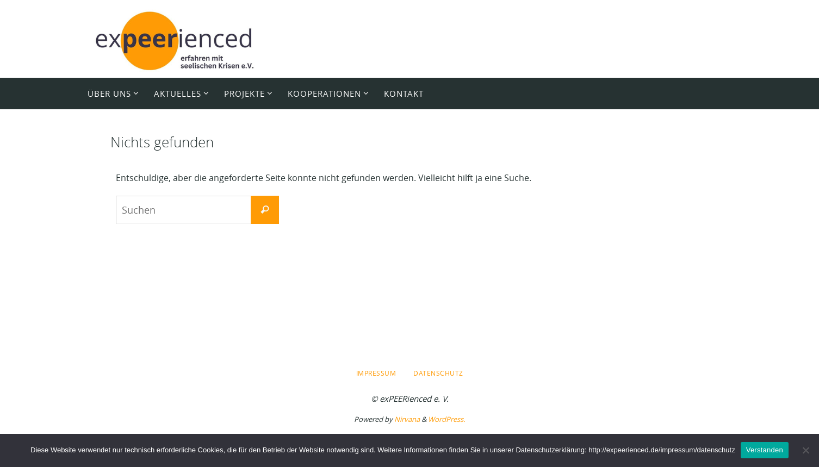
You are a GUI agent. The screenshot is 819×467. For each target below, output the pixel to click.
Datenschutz (438, 373)
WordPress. (446, 419)
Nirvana (407, 419)
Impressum (376, 373)
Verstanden (764, 450)
